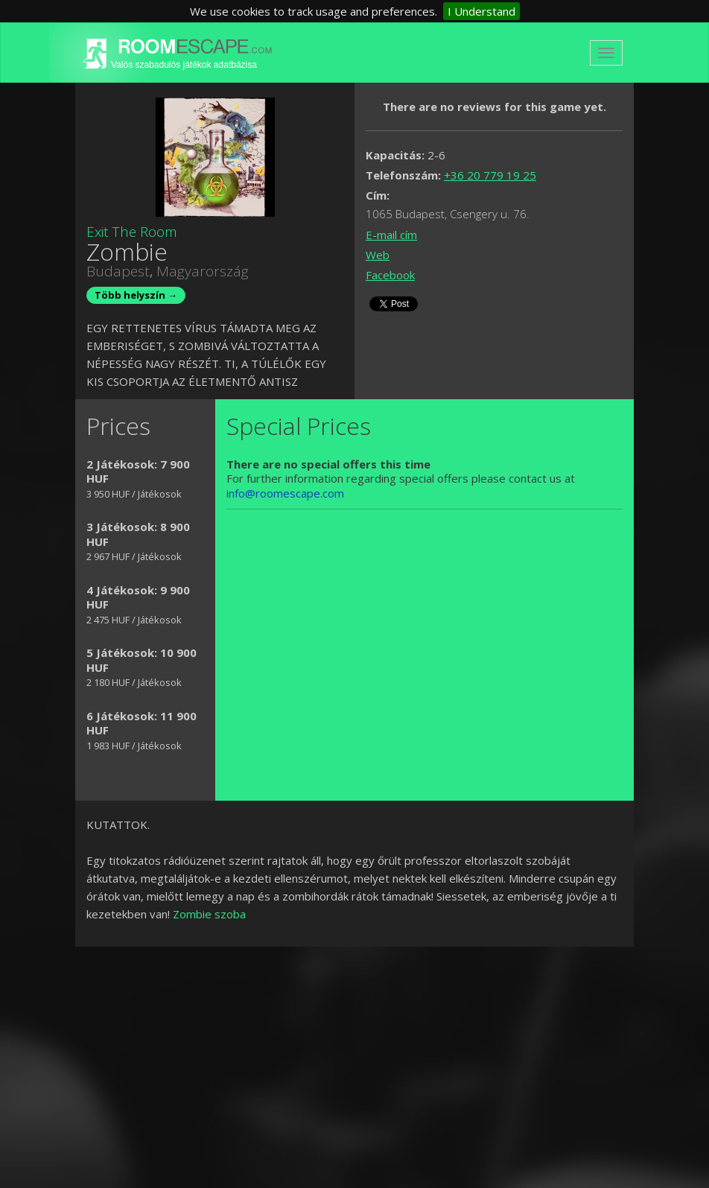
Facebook (390, 274)
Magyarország (202, 271)
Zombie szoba (209, 913)
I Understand (481, 11)
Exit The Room (131, 231)
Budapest (118, 271)
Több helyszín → (136, 295)
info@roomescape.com (285, 493)
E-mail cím (391, 234)
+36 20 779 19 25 (490, 175)
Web (378, 254)
